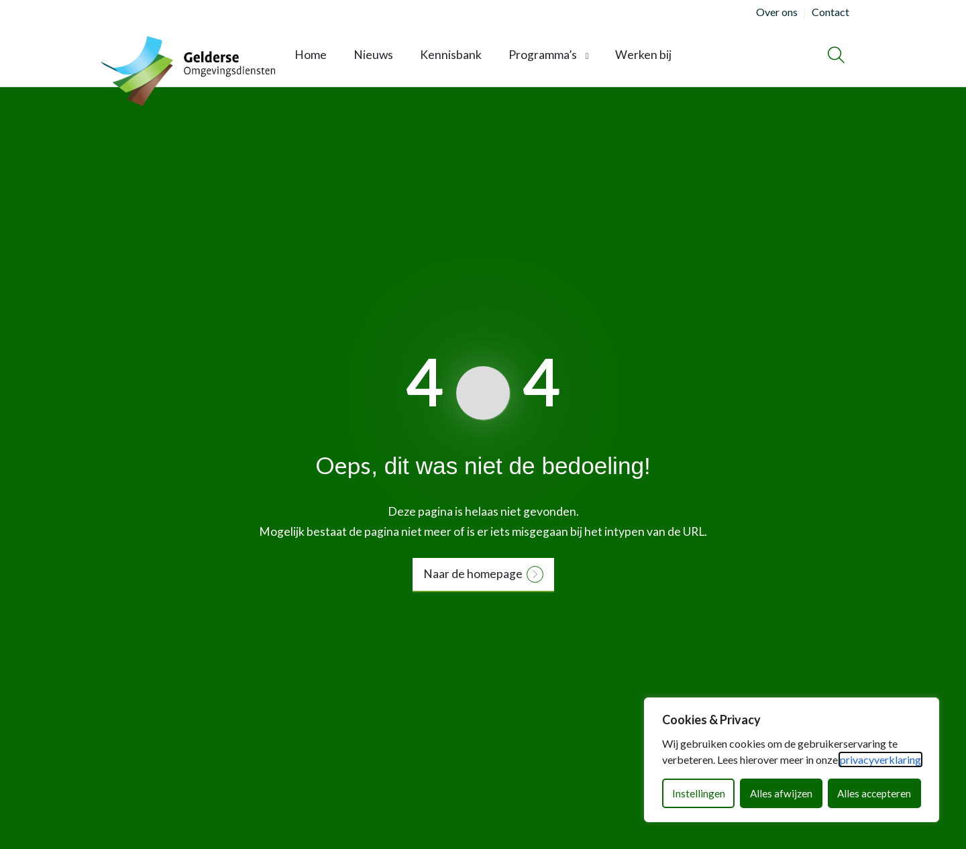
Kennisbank (451, 55)
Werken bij (643, 55)
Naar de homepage (473, 574)
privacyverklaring (880, 759)
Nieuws (373, 55)
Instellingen (698, 793)
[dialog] (791, 759)
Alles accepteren (874, 793)
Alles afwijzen (781, 793)
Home (310, 55)
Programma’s (542, 55)
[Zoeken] (836, 55)
